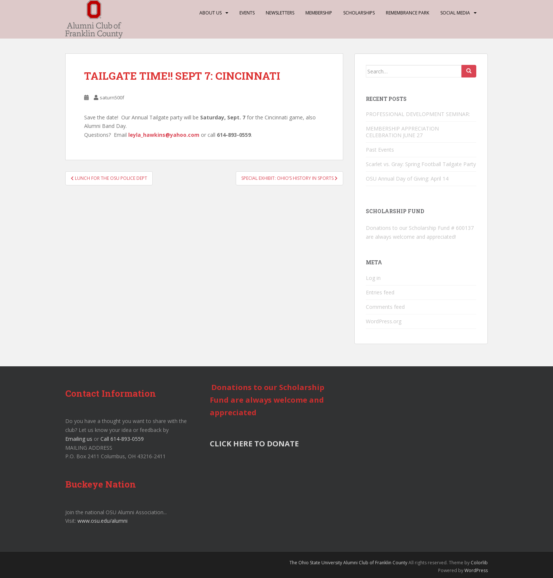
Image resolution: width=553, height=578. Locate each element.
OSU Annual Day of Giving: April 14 (407, 178)
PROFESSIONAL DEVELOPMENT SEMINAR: (418, 114)
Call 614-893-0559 (122, 438)
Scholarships (359, 13)
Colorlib (479, 562)
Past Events (380, 149)
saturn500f (112, 97)
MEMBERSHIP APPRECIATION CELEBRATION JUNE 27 (402, 132)
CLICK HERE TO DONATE (254, 444)
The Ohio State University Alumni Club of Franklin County (348, 562)
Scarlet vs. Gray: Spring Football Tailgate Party (421, 164)
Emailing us (78, 438)
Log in (373, 277)
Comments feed (385, 306)
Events (247, 13)
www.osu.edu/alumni (102, 520)
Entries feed (380, 292)
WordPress (476, 570)
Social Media (455, 13)
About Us (210, 13)
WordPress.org (383, 321)
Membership (318, 13)
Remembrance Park (407, 13)
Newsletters (280, 13)
